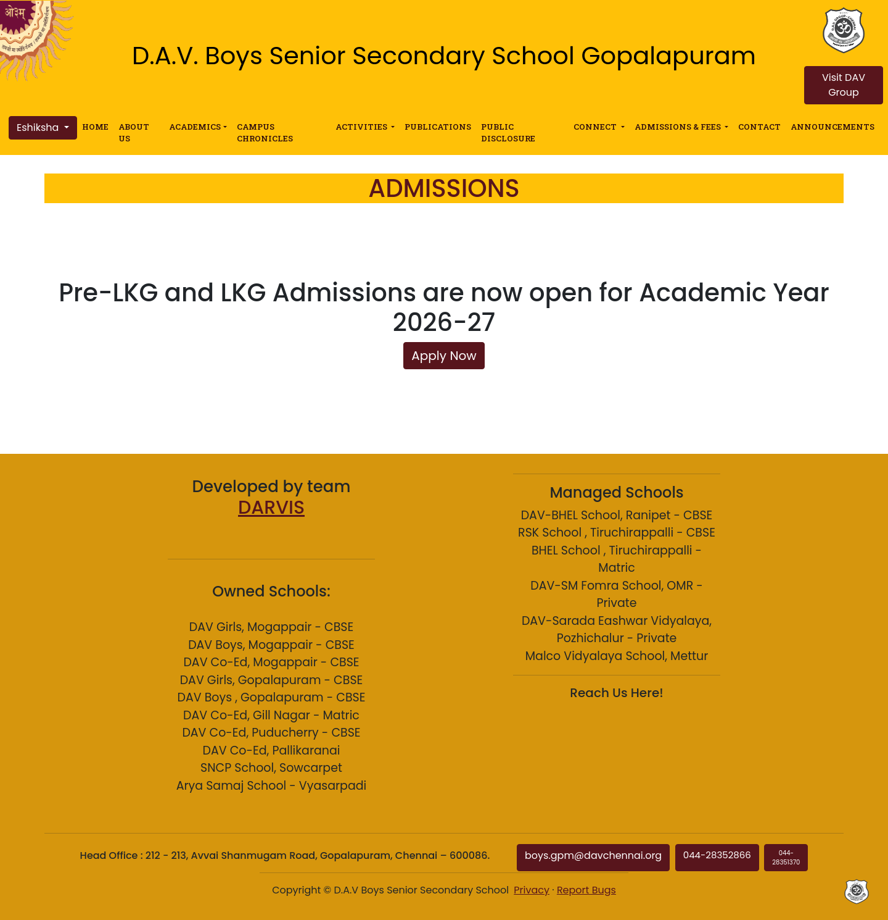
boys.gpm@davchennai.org (593, 855)
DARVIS (271, 508)
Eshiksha (39, 127)
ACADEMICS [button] (195, 126)
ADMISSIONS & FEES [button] (679, 126)
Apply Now (443, 355)
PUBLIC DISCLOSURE (508, 132)
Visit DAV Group (843, 84)
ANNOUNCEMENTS (832, 126)
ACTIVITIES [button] (362, 126)
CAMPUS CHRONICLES (265, 132)
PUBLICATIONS (438, 126)
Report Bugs (586, 890)
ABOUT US (133, 132)
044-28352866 (717, 854)
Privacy (531, 890)
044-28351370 (786, 857)
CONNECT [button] (596, 126)
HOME (95, 126)
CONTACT (759, 126)
